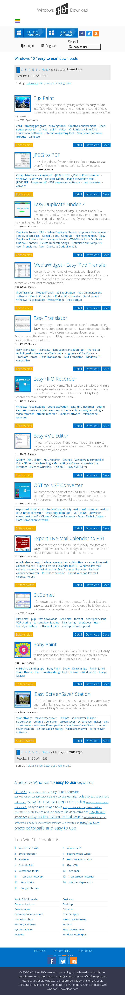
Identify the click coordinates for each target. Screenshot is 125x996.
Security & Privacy (25, 925)
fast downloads (48, 620)
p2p (33, 620)
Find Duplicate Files (28, 236)
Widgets (19, 935)
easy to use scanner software (55, 817)
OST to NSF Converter (58, 485)
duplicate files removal (92, 233)
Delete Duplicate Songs (54, 243)
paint (53, 130)
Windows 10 (89, 673)
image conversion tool (80, 179)
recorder (21, 418)
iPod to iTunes (45, 293)
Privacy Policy (62, 951)
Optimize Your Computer (87, 243)
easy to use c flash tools (45, 807)
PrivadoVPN (28, 883)
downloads (50, 84)
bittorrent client (49, 627)
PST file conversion (53, 574)
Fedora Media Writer (79, 854)
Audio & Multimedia (26, 899)
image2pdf (45, 176)
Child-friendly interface (83, 130)
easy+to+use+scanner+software (32, 797)
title (41, 84)
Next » (46, 70)
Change (67, 460)
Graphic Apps (71, 915)
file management (86, 236)
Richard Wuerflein (41, 467)
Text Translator (73, 357)
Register (53, 46)
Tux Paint (44, 98)
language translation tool (68, 350)
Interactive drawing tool (59, 134)
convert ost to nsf (27, 517)
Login (30, 46)
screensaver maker (89, 722)
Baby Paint (45, 645)
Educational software (29, 134)
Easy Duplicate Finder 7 (59, 205)
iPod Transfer (24, 293)
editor (62, 130)
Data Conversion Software (32, 521)
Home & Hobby (23, 920)
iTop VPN (73, 866)
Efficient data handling (37, 464)
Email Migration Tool (58, 513)
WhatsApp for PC (29, 871)
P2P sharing (23, 623)
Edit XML (59, 467)
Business (68, 899)
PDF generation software (64, 183)
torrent (78, 620)
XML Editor (34, 460)
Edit (18, 464)
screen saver (67, 722)
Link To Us (38, 951)
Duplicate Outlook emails (61, 247)
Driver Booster (28, 854)
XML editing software (67, 464)
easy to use (47, 812)
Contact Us (86, 951)
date (68, 84)
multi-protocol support (76, 627)
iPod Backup (74, 300)
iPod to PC (60, 297)
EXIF (41, 233)
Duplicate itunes (26, 233)
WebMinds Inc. (79, 240)
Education (69, 910)
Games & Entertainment (29, 915)
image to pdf (39, 183)
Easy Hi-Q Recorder (55, 379)
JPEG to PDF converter (85, 176)
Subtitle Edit (26, 866)
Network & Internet (75, 920)
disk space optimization (53, 240)
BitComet (44, 595)
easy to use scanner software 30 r (47, 823)
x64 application (54, 179)
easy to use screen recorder (56, 802)
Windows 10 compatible (30, 300)
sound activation (58, 407)
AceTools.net (53, 354)
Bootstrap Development (84, 297)
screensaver (23, 722)
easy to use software (65, 792)
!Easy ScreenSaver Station (62, 694)
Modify (20, 460)
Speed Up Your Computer (58, 236)
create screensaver (45, 722)
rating (61, 84)
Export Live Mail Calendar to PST (69, 539)
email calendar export (29, 563)
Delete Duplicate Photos (61, 233)
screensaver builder (83, 718)
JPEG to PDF (47, 155)
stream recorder (47, 414)
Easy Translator (50, 318)
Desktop (68, 905)
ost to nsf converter (86, 510)
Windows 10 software (29, 179)
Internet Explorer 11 (81, 883)
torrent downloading (46, 623)
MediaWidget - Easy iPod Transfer (70, 265)
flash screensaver (76, 729)
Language (70, 354)
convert (21, 187)
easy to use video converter (71, 812)
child (19, 126)
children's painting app (30, 669)
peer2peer (84, 623)
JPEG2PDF (22, 183)
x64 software (87, 354)
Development (22, 910)
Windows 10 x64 (29, 848)
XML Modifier (52, 460)
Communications (24, 905)
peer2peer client (96, 620)
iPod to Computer (41, 297)
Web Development (74, 930)
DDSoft (64, 718)
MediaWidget (56, 300)
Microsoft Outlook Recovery (58, 517)
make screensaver (46, 718)
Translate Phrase (26, 357)
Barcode (24, 860)
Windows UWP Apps (75, 935)
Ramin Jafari (97, 669)
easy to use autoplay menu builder (82, 808)
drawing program (35, 126)
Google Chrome (30, 888)
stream (66, 411)
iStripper (74, 871)
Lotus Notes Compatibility (55, 510)
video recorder (25, 414)
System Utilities (23, 930)
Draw (66, 669)
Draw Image (79, 669)
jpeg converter (92, 183)
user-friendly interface (30, 247)
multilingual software (29, 354)
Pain (37, 673)
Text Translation (50, 357)
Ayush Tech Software (91, 517)
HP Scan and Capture (80, 860)
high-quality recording (87, 411)
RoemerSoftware (69, 414)
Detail (78, 146)
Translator (93, 350)
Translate (44, 350)
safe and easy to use (38, 792)
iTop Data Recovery (32, 877)
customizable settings (49, 729)
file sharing (69, 623)
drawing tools (57, 126)
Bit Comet (22, 620)
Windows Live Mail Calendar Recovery (63, 570)
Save (106, 146)
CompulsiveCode (26, 176)
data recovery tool (56, 563)
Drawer (74, 673)
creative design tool (55, 673)
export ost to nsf (26, 510)
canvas (43, 130)
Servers (67, 925)
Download (92, 146)
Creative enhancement (82, 126)
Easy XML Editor (51, 436)
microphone (90, 414)
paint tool (35, 137)
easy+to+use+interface (27, 812)
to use (20, 792)
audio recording (49, 411)
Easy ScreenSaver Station (80, 726)
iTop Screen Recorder (82, 877)
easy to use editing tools (67, 797)
